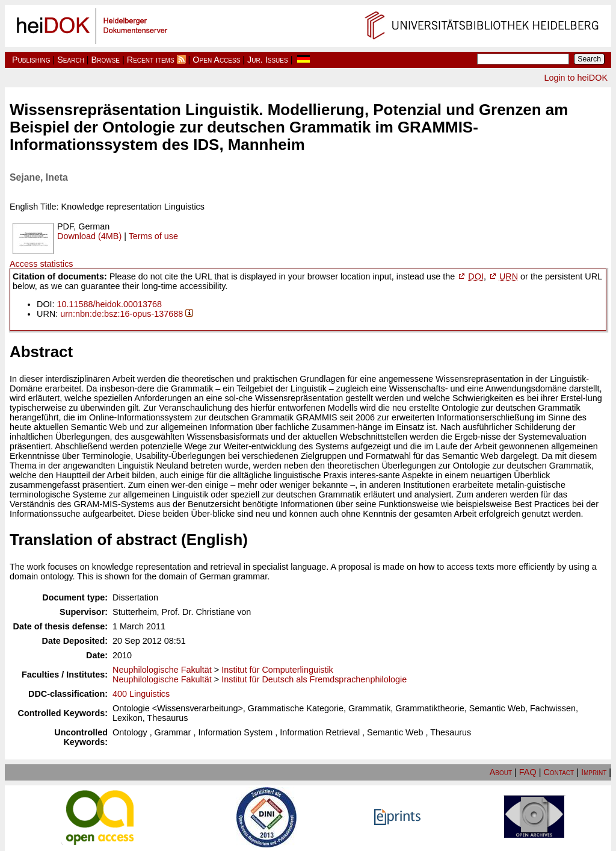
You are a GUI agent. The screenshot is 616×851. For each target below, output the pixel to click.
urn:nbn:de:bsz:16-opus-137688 (121, 314)
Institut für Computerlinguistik (277, 670)
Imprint (593, 772)
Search (70, 59)
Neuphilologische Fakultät (162, 670)
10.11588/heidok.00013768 (109, 304)
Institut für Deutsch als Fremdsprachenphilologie (314, 679)
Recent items (150, 59)
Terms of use (153, 236)
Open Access (216, 59)
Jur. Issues (267, 59)
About (501, 772)
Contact (558, 772)
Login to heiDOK (576, 78)
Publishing (31, 59)
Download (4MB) (89, 236)
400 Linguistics (141, 694)
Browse (105, 59)
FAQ (528, 772)
